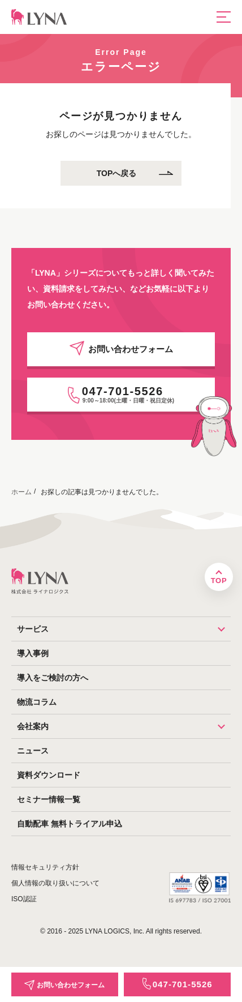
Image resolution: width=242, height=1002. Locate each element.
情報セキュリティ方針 (45, 867)
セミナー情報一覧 (48, 799)
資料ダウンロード (48, 775)
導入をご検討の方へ (52, 677)
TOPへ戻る (117, 173)
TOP (219, 580)
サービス (124, 629)
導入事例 (33, 653)
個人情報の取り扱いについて (55, 883)
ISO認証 (24, 899)
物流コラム (37, 701)
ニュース (33, 750)
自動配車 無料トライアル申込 (69, 823)
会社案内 (124, 726)
